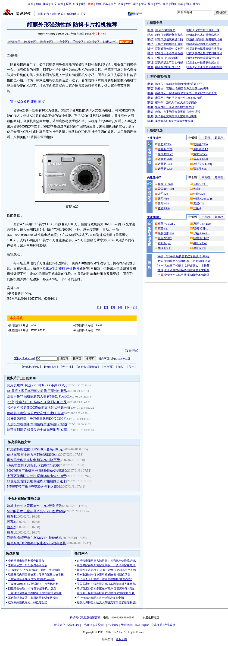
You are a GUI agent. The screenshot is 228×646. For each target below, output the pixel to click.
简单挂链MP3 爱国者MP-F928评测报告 (34, 506)
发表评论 (131, 350)
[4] (120, 307)
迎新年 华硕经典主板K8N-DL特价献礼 (34, 538)
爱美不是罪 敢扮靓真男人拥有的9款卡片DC (38, 396)
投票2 (11, 527)
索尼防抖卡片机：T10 (87, 330)
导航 (188, 4)
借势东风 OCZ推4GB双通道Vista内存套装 (36, 543)
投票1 (11, 532)
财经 (60, 4)
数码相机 (72, 14)
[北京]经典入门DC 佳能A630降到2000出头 (37, 402)
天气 (158, 4)
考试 (143, 4)
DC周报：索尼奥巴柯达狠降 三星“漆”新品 (37, 391)
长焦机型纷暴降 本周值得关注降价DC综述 (37, 424)
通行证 (197, 4)
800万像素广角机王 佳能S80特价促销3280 (36, 470)
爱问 (173, 4)
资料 (26, 101)
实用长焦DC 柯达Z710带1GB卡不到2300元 (37, 385)
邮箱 (181, 4)
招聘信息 (113, 625)
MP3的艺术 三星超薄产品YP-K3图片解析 (36, 511)
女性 (128, 4)
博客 (83, 4)
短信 (166, 4)
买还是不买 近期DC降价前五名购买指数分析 (39, 407)
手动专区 (78, 41)
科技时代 (43, 14)
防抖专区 (94, 41)
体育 (45, 4)
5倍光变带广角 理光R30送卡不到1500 (33, 486)
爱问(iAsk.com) (24, 358)
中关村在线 (99, 33)
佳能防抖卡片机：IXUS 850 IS (27, 330)
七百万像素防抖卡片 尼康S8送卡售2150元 (36, 476)
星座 (150, 4)
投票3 (11, 522)
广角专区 (62, 41)
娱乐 (53, 4)
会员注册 (156, 625)
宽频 (98, 4)
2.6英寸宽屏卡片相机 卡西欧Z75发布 (33, 465)
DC (22, 378)
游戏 (120, 4)
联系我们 (100, 625)
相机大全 (109, 41)
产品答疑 (169, 625)
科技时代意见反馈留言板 (85, 617)
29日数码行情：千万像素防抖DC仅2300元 (36, 418)
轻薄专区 (14, 41)
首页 (31, 4)
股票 (68, 4)
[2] (106, 307)
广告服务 (87, 625)
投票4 (11, 516)
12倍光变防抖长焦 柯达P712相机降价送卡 (36, 481)
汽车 (106, 4)
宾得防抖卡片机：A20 (22, 325)
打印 (120, 367)
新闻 (38, 4)
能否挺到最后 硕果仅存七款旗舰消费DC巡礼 (39, 430)
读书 (135, 4)
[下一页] (131, 307)
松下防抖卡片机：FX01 (88, 325)
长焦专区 (46, 41)
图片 (41, 101)
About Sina (73, 625)
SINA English (141, 625)
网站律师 (126, 625)
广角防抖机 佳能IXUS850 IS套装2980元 (35, 449)
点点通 (108, 367)
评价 (34, 101)
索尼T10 (52, 268)
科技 (75, 4)
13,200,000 (121, 358)
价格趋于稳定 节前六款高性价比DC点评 (35, 413)
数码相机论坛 (31, 367)
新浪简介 (59, 625)
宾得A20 (16, 101)
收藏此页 (50, 367)
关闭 (131, 367)
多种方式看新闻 (87, 367)
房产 (113, 4)
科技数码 (57, 14)
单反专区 (30, 41)
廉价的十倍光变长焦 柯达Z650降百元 (33, 460)
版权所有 (121, 639)
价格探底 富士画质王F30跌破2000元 (32, 454)
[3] (113, 307)
